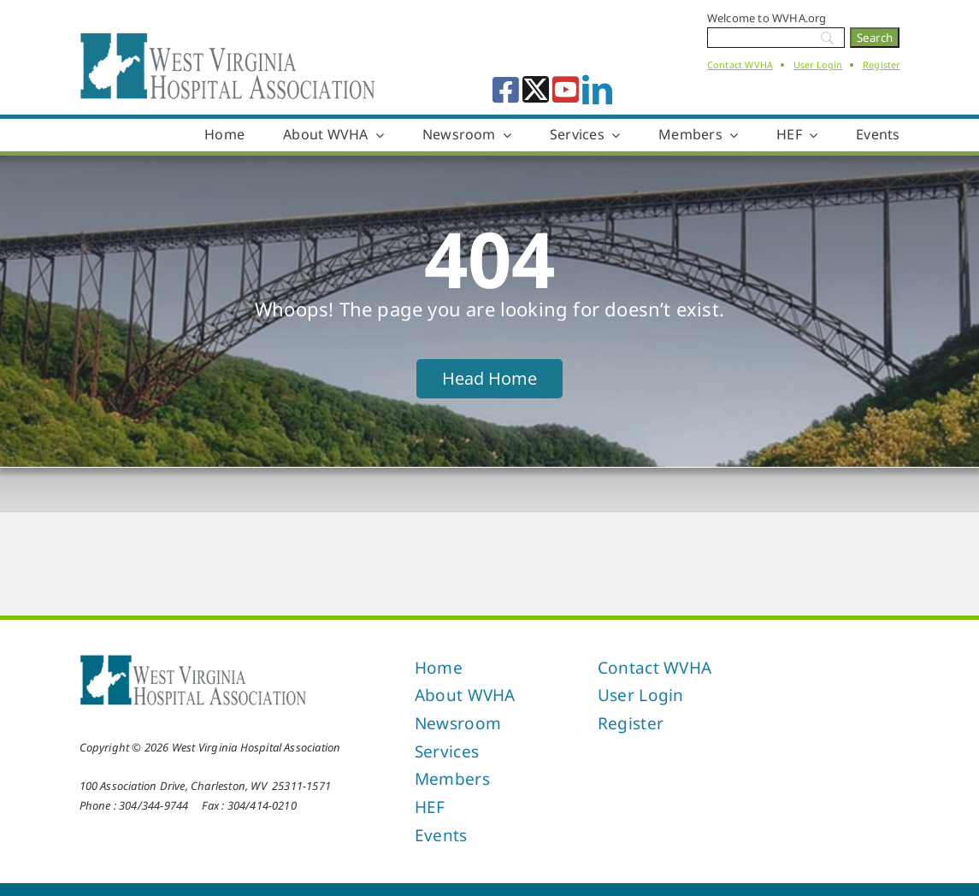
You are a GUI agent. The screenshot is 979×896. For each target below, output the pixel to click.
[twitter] (535, 89)
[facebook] (505, 89)
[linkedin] (597, 89)
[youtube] (565, 89)
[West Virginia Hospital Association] (193, 659)
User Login (818, 64)
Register (881, 64)
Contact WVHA (740, 64)
